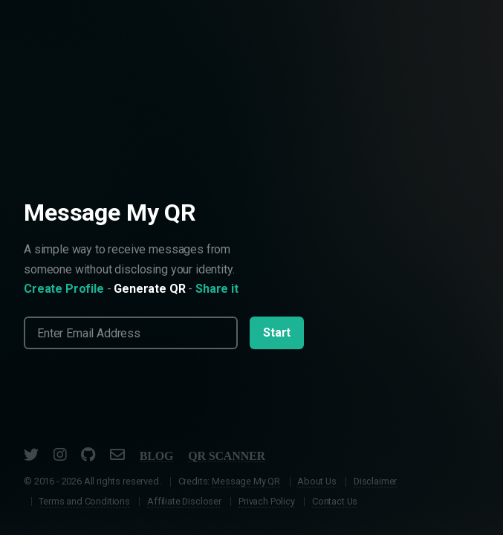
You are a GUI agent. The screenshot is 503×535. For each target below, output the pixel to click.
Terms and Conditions (84, 501)
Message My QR (246, 481)
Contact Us (334, 501)
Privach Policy (266, 501)
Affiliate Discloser (184, 501)
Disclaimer (375, 481)
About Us (317, 481)
